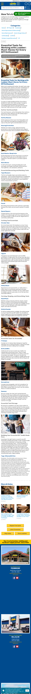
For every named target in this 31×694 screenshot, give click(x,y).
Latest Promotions (15, 529)
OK (27, 690)
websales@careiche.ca (15, 573)
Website (27, 7)
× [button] (29, 688)
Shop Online (7, 533)
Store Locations (22, 533)
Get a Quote (26, 3)
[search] (11, 7)
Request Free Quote (15, 525)
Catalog (29, 3)
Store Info (15, 574)
